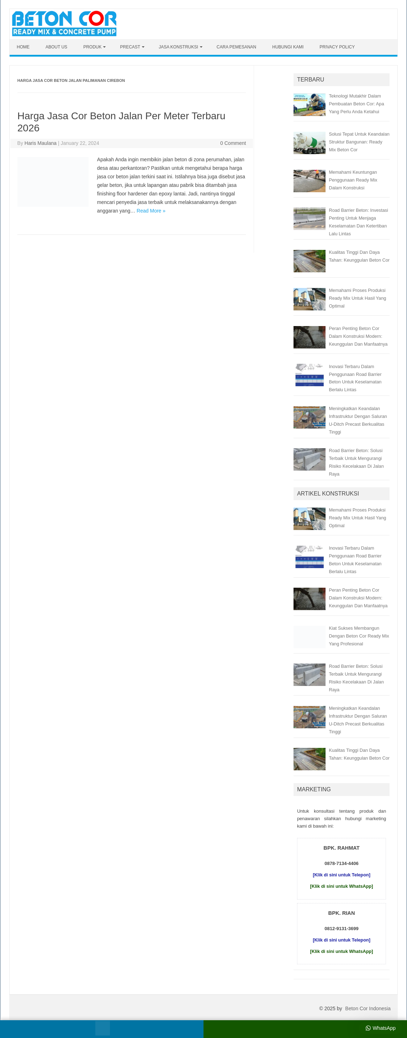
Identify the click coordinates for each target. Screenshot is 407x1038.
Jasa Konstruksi (178, 46)
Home (23, 46)
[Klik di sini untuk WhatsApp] (341, 886)
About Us (56, 46)
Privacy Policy (337, 46)
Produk (92, 46)
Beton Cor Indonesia (368, 1008)
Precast (130, 46)
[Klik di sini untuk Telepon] (341, 874)
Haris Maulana (41, 143)
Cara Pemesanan (236, 46)
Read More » (151, 211)
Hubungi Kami (287, 46)
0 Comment (233, 143)
